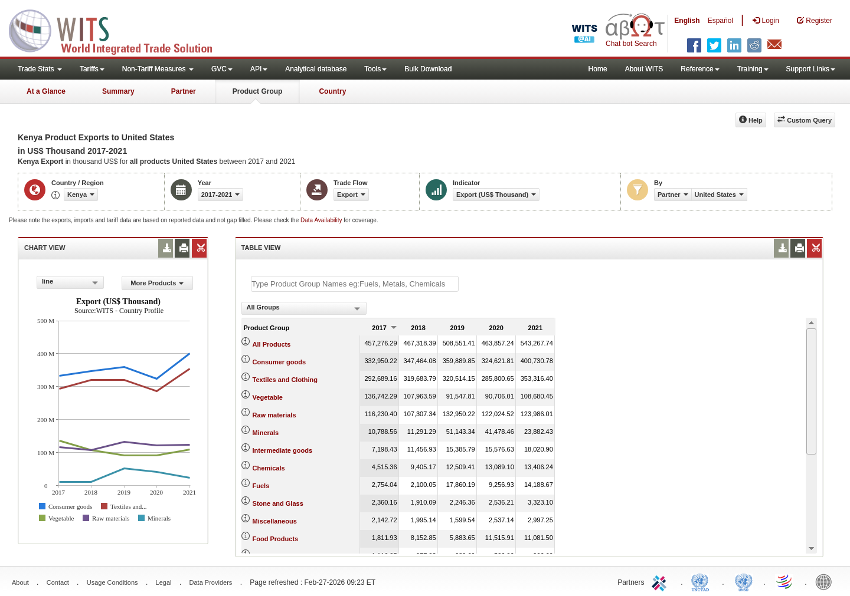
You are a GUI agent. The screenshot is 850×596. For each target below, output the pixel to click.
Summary (118, 91)
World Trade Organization (785, 581)
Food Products (276, 538)
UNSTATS (744, 581)
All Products (272, 344)
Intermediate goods (282, 450)
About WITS (644, 69)
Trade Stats (40, 69)
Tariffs (92, 69)
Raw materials (274, 415)
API (258, 69)
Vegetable (268, 397)
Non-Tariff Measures (158, 69)
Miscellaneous (275, 521)
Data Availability (322, 220)
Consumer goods (279, 361)
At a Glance (46, 91)
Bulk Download (428, 69)
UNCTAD (702, 581)
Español (720, 21)
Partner (183, 91)
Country (332, 91)
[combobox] (70, 282)
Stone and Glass (278, 503)
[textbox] (355, 284)
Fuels (261, 485)
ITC (661, 581)
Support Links (810, 69)
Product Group (258, 91)
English (686, 21)
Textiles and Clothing (285, 379)
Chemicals (269, 468)
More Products (157, 283)
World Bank (826, 581)
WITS (118, 29)
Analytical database (315, 69)
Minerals (266, 432)
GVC (222, 69)
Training (753, 69)
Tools (375, 69)
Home (598, 69)
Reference (700, 69)
